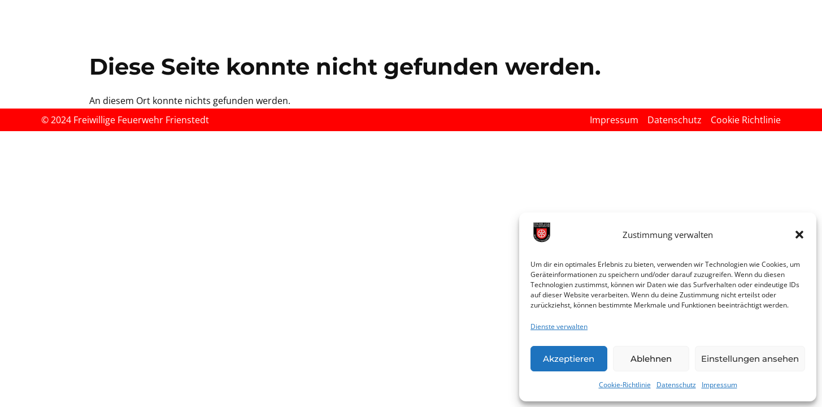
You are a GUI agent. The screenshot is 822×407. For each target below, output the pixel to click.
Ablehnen (651, 358)
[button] (799, 234)
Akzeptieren (568, 358)
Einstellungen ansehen (750, 358)
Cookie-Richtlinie (625, 384)
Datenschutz (676, 384)
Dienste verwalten (559, 326)
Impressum (719, 384)
